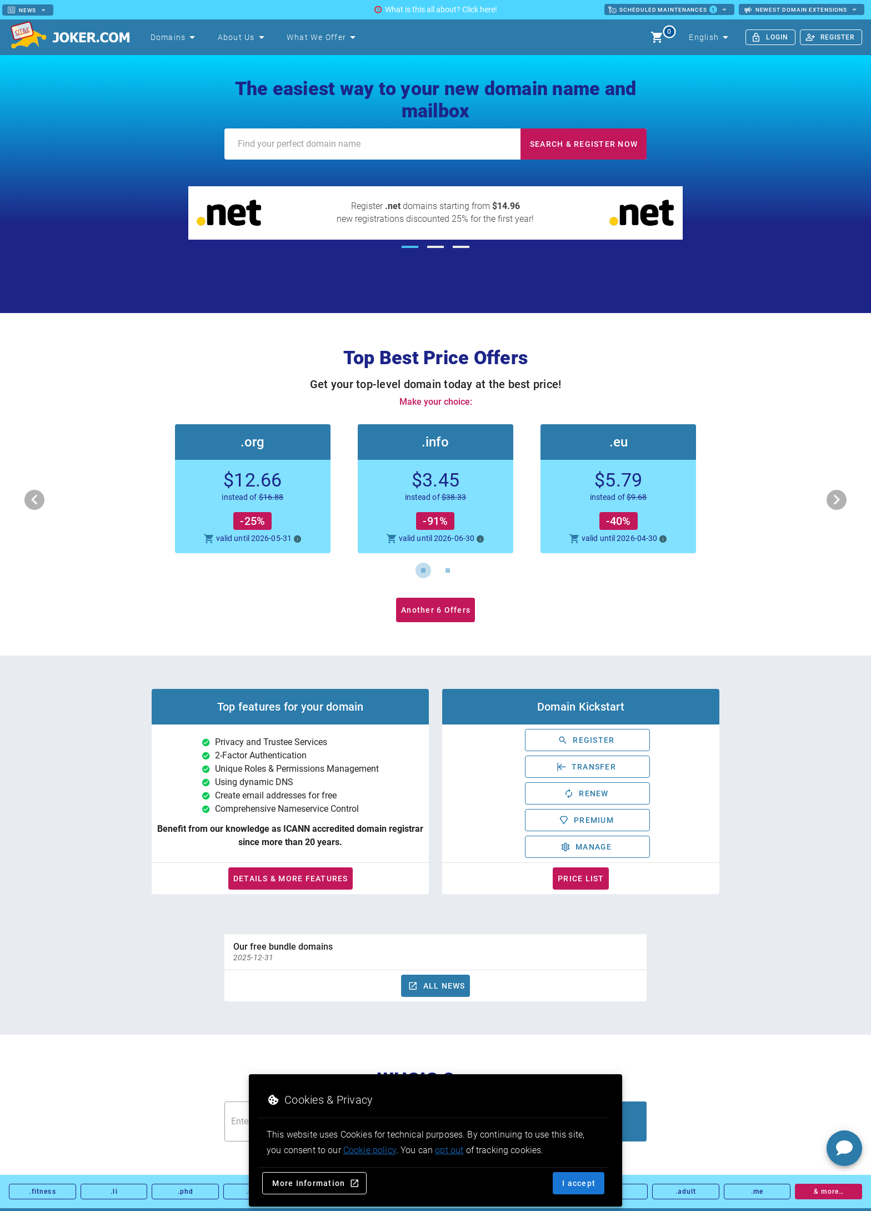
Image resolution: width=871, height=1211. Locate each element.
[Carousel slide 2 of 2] (447, 570)
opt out (449, 1150)
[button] (435, 488)
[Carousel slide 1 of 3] (410, 247)
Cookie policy (369, 1150)
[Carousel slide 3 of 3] (461, 247)
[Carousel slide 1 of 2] (423, 570)
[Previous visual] (34, 500)
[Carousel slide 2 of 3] (435, 247)
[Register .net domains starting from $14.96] (435, 213)
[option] (435, 952)
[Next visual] (837, 500)
